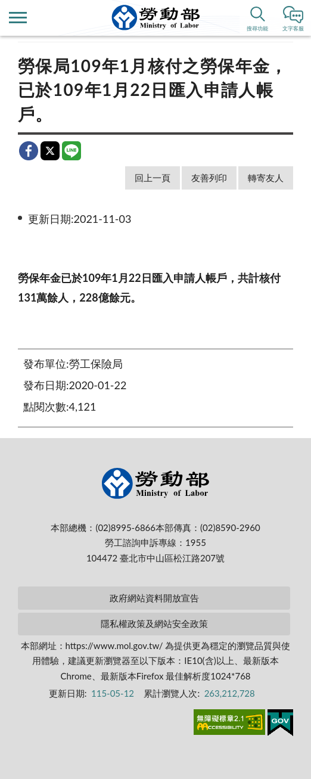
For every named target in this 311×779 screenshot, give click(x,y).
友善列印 (209, 177)
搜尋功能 (257, 28)
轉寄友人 (266, 177)
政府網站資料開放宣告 (154, 597)
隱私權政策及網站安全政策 (154, 623)
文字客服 (293, 28)
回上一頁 (152, 177)
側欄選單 (18, 17)
